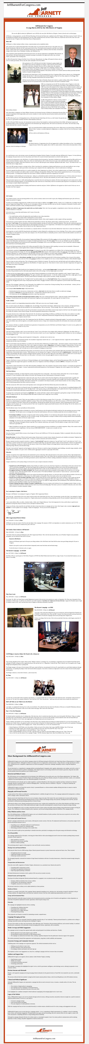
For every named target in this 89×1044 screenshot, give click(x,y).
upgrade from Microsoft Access (73, 159)
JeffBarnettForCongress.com (23, 4)
